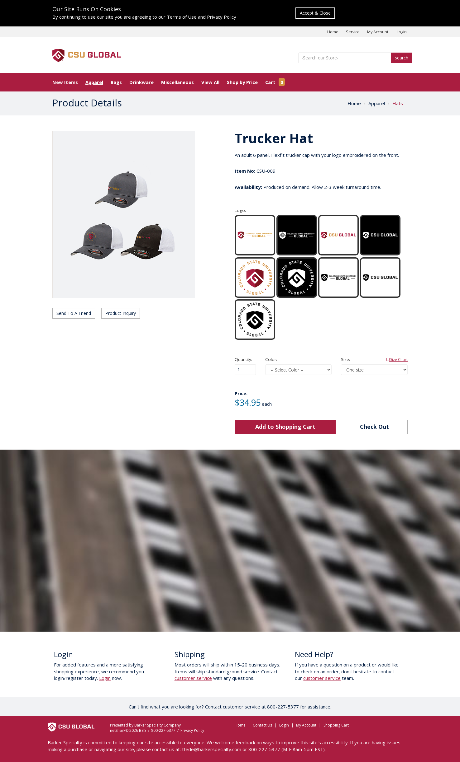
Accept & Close (315, 13)
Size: (374, 359)
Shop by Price (242, 82)
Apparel (94, 82)
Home (332, 32)
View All (210, 82)
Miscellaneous (177, 82)
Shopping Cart (336, 725)
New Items (65, 82)
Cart (275, 82)
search (401, 58)
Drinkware (141, 82)
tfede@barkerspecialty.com (211, 749)
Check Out (374, 426)
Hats (397, 103)
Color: (271, 359)
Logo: (240, 210)
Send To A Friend (73, 313)
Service (353, 32)
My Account (377, 32)
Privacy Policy (221, 17)
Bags (116, 82)
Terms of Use (182, 17)
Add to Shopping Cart (285, 426)
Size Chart (397, 359)
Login (402, 32)
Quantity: (243, 359)
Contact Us (262, 725)
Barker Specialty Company (157, 725)
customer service (193, 678)
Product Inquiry (120, 313)
